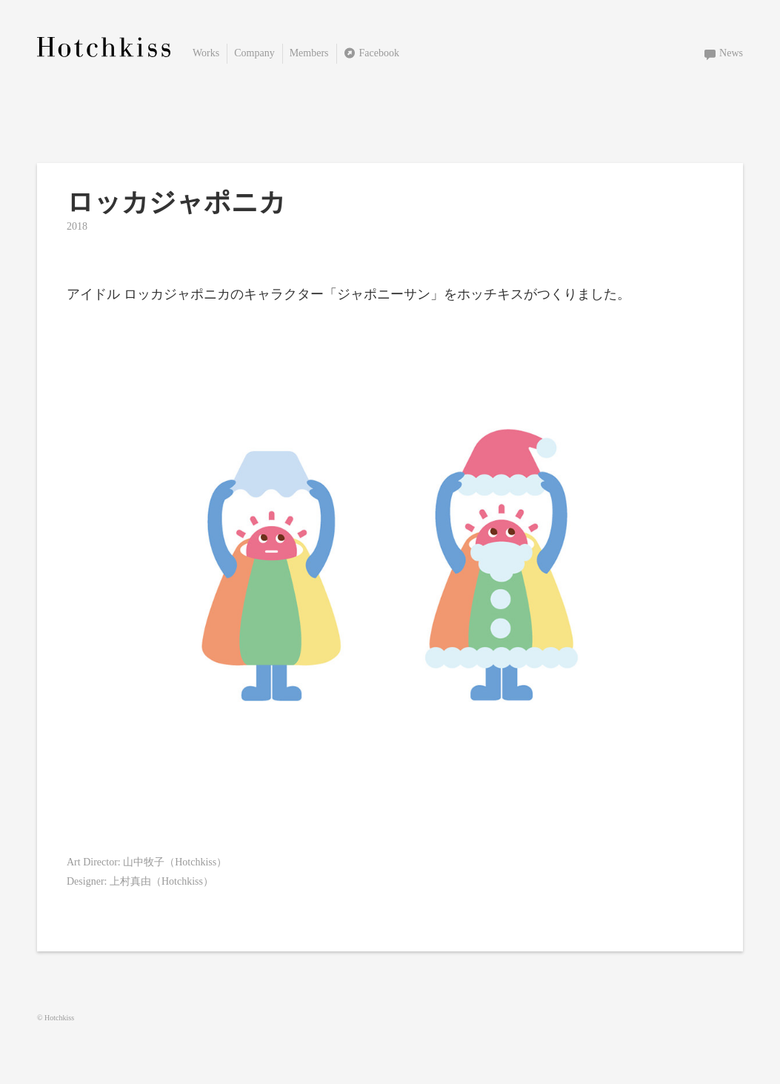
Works (206, 53)
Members (309, 53)
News (731, 53)
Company (254, 53)
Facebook (379, 53)
